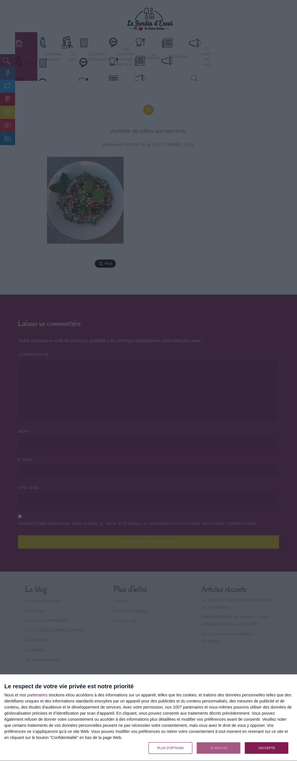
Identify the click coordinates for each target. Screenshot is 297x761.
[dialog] (148, 718)
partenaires (37, 695)
